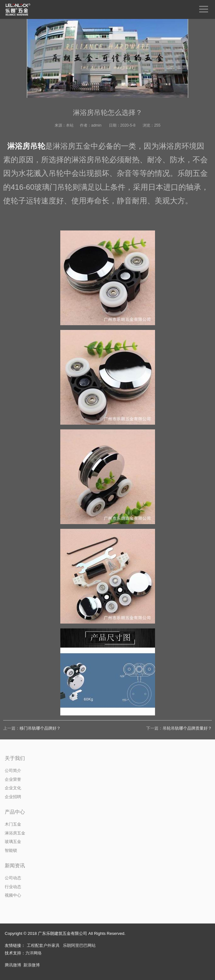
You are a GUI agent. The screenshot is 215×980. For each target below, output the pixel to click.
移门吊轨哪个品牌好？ (40, 728)
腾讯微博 (13, 965)
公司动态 (13, 877)
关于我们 (15, 758)
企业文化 (13, 788)
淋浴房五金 (15, 833)
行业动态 (13, 886)
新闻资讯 (15, 865)
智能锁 (11, 850)
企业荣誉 (13, 779)
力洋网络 (33, 953)
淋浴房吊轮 (26, 146)
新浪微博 (31, 965)
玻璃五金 (13, 841)
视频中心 (13, 895)
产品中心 (15, 812)
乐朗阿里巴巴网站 (79, 945)
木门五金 (13, 824)
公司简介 (13, 770)
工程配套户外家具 (43, 945)
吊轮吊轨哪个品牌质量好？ (187, 728)
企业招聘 (13, 796)
